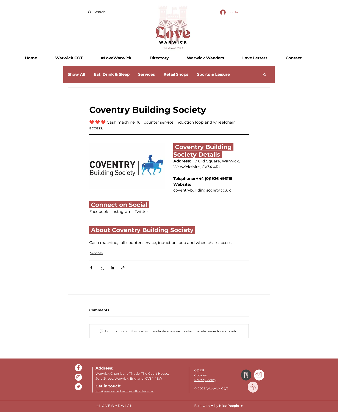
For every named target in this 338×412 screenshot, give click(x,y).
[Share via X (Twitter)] (102, 268)
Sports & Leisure (213, 74)
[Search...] (109, 12)
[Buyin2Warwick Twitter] (78, 386)
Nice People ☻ (231, 406)
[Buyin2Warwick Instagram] (78, 377)
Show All (76, 74)
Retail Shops (176, 74)
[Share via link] (123, 268)
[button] (75, 58)
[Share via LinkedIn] (112, 268)
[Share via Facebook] (91, 268)
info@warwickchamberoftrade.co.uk (124, 391)
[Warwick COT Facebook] (78, 367)
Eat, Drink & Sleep (112, 74)
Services (146, 74)
